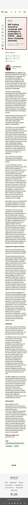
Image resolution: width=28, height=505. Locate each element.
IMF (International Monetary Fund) (14, 443)
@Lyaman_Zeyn (10, 437)
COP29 (16, 446)
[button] (3, 26)
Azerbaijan (9, 446)
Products (21, 482)
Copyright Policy (19, 485)
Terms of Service (9, 487)
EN (19, 12)
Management (13, 482)
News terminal (8, 485)
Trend (24, 85)
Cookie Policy (14, 490)
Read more (14, 68)
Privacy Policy (19, 487)
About (6, 482)
